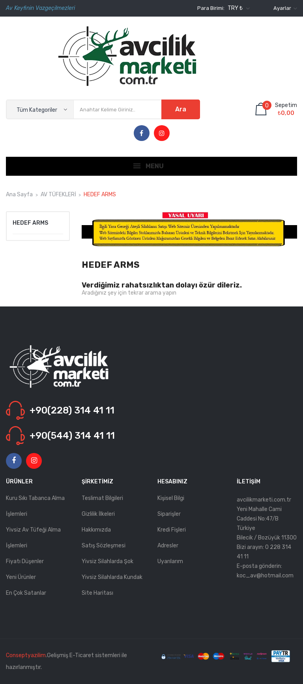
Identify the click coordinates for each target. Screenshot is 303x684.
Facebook (141, 133)
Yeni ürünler (21, 577)
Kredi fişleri (171, 529)
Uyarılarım (170, 561)
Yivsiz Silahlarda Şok (107, 561)
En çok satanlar (26, 593)
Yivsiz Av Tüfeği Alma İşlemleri (33, 537)
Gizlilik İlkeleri (98, 514)
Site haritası (97, 593)
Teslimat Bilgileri (102, 498)
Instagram (162, 133)
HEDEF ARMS (30, 223)
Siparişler (169, 514)
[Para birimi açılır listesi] (238, 8)
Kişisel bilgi (170, 498)
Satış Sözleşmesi (103, 545)
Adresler (167, 545)
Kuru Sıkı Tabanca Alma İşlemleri (35, 506)
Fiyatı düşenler (25, 561)
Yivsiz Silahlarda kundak (112, 577)
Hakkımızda (96, 529)
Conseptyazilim (26, 655)
